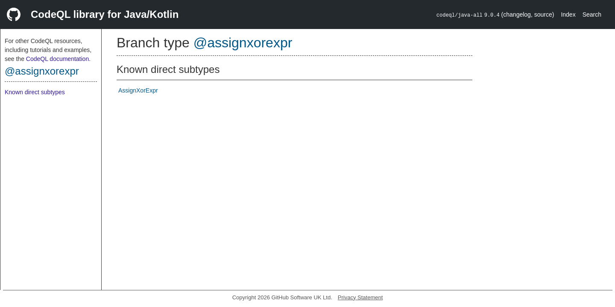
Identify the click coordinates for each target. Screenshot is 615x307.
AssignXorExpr (138, 90)
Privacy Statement (360, 297)
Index (568, 14)
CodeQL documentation (57, 58)
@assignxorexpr (42, 71)
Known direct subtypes (35, 92)
